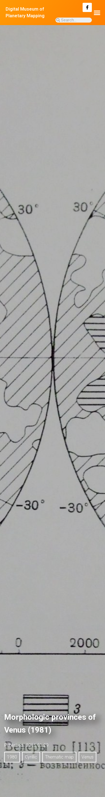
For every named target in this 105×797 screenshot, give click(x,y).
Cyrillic (31, 757)
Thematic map (59, 757)
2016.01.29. (38, 745)
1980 (12, 757)
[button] (97, 12)
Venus (87, 757)
